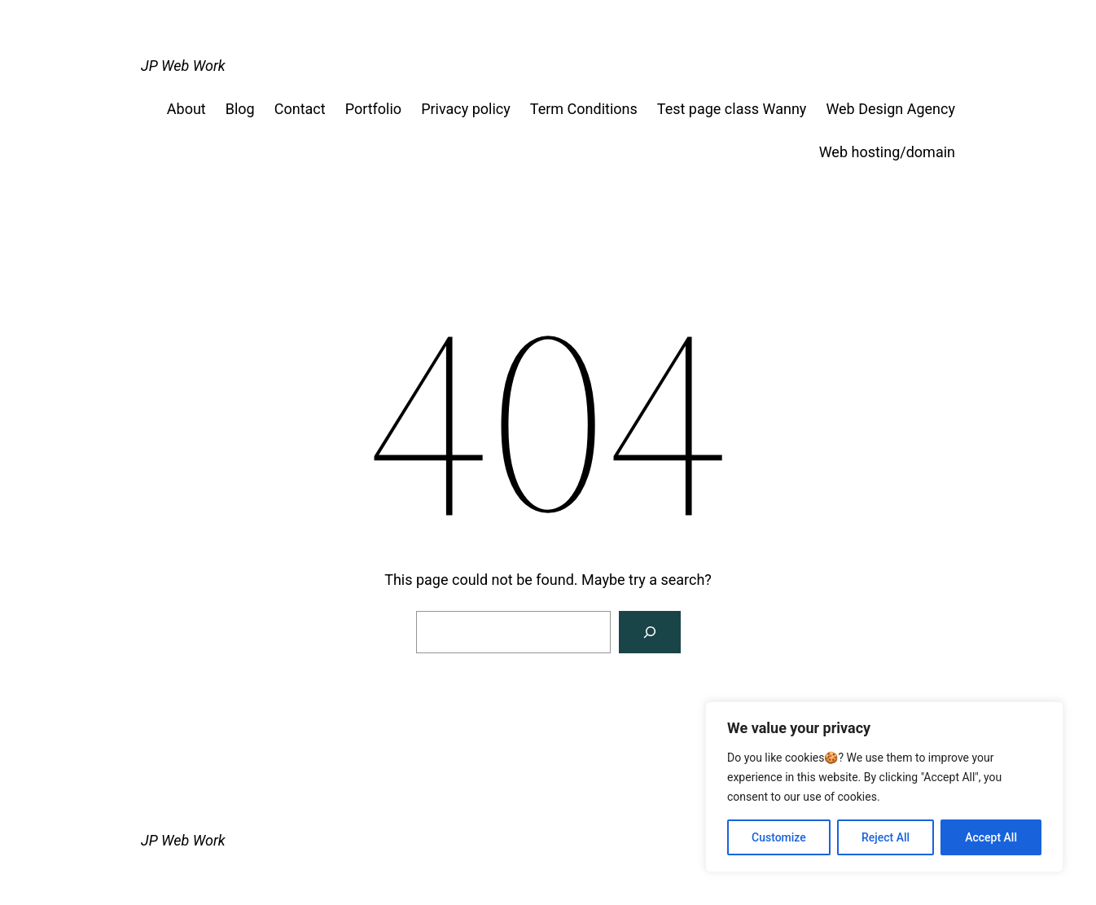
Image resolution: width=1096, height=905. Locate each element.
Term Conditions (584, 108)
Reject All (885, 837)
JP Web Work (183, 65)
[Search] (650, 632)
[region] (884, 786)
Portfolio (373, 108)
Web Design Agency (890, 108)
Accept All (991, 837)
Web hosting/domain (887, 151)
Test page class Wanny (732, 108)
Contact (300, 108)
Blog (240, 108)
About (186, 108)
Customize (779, 837)
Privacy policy (466, 108)
